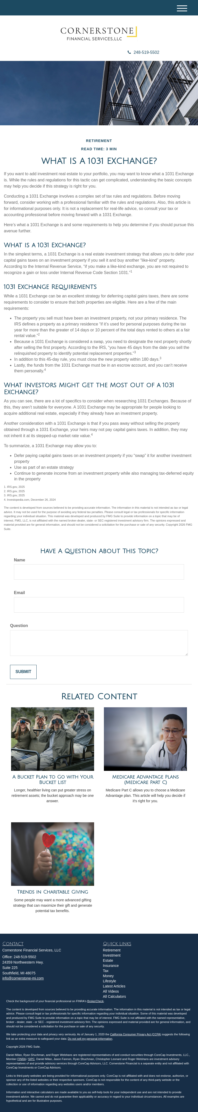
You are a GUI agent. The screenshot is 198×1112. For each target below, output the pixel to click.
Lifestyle (109, 981)
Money (108, 976)
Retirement (111, 950)
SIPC (31, 1059)
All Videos (111, 991)
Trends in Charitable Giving (52, 892)
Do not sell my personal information (90, 1038)
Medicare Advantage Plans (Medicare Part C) (145, 779)
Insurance (111, 966)
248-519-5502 (143, 52)
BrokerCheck (95, 1001)
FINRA (21, 1059)
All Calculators (114, 996)
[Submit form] (23, 672)
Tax (106, 971)
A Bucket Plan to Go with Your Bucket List (52, 779)
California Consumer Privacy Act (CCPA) (135, 1034)
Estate (108, 960)
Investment (111, 955)
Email (19, 592)
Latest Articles (114, 986)
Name (19, 560)
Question (19, 625)
